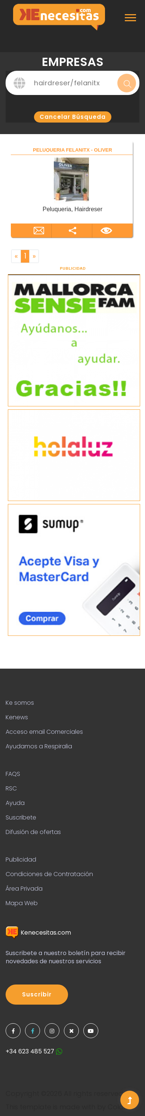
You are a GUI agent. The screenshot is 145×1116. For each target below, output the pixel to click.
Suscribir (37, 994)
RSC (11, 788)
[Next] (34, 256)
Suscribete (21, 817)
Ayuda (15, 803)
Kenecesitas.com (38, 932)
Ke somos (20, 702)
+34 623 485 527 (34, 1051)
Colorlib (120, 1107)
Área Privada (24, 888)
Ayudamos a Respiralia (39, 746)
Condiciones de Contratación (49, 874)
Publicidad (21, 859)
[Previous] (16, 256)
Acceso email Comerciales (44, 731)
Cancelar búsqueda (73, 117)
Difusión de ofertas (33, 832)
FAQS (13, 774)
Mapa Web (22, 903)
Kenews (17, 717)
